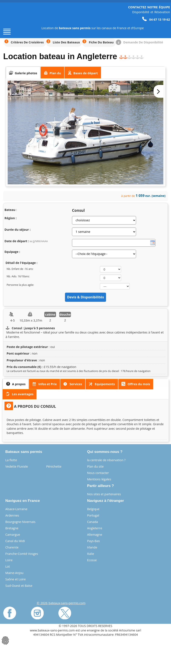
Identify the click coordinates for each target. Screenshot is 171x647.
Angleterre (94, 528)
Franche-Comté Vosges (21, 554)
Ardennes (12, 515)
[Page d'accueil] (10, 19)
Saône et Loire (15, 579)
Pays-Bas (93, 541)
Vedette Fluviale (16, 466)
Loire (9, 560)
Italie (90, 554)
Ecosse (92, 560)
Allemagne (94, 534)
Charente (12, 547)
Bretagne (11, 528)
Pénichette (53, 466)
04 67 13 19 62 (156, 19)
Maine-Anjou (14, 573)
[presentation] (23, 72)
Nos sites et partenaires (104, 494)
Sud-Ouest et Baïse (18, 586)
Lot (7, 566)
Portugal (93, 515)
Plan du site (95, 466)
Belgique (93, 509)
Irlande (92, 547)
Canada (92, 522)
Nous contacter (98, 473)
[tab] (23, 73)
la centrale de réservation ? (106, 460)
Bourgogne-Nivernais (20, 522)
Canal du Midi (15, 541)
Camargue (12, 534)
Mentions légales (99, 479)
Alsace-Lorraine (16, 509)
